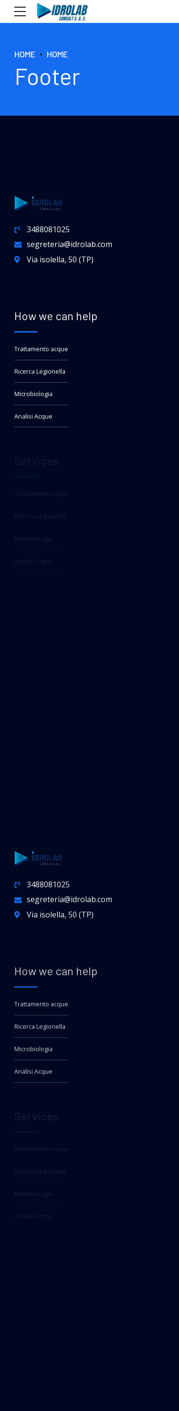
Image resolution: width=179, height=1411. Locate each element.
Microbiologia (33, 394)
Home (24, 54)
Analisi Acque (33, 416)
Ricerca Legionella (39, 371)
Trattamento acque (41, 349)
